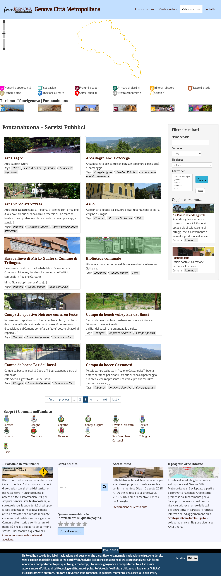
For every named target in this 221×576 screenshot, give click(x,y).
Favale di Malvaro (123, 425)
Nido (139, 218)
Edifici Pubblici (36, 287)
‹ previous (64, 399)
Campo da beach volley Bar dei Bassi (117, 314)
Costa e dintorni (144, 9)
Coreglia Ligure (102, 172)
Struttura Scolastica (120, 218)
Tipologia (177, 160)
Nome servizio (180, 137)
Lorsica (143, 425)
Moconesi (100, 273)
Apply (201, 179)
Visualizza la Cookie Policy (141, 573)
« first (50, 399)
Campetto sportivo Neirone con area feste (41, 314)
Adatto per (178, 171)
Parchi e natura (168, 9)
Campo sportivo (62, 337)
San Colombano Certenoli (121, 438)
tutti (182, 188)
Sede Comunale (58, 287)
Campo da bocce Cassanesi (109, 365)
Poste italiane (181, 258)
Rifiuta (192, 558)
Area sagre (13, 158)
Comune (177, 148)
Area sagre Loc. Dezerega (108, 158)
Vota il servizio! (71, 530)
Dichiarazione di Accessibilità (130, 507)
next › (105, 399)
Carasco (8, 425)
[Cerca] (104, 487)
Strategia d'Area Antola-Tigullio (187, 518)
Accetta (180, 558)
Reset (200, 190)
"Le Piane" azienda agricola (189, 215)
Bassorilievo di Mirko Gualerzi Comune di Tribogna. (40, 260)
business (182, 185)
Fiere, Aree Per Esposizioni (39, 168)
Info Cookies (110, 550)
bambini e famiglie (182, 176)
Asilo (90, 204)
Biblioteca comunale (103, 258)
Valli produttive (191, 9)
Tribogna (18, 227)
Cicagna (98, 218)
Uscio (7, 452)
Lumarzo (9, 436)
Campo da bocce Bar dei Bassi (30, 365)
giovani (182, 179)
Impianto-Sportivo (38, 337)
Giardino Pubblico (126, 172)
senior (182, 182)
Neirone (17, 337)
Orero (16, 168)
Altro (135, 273)
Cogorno (63, 425)
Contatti (210, 9)
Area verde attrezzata (23, 204)
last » (115, 399)
